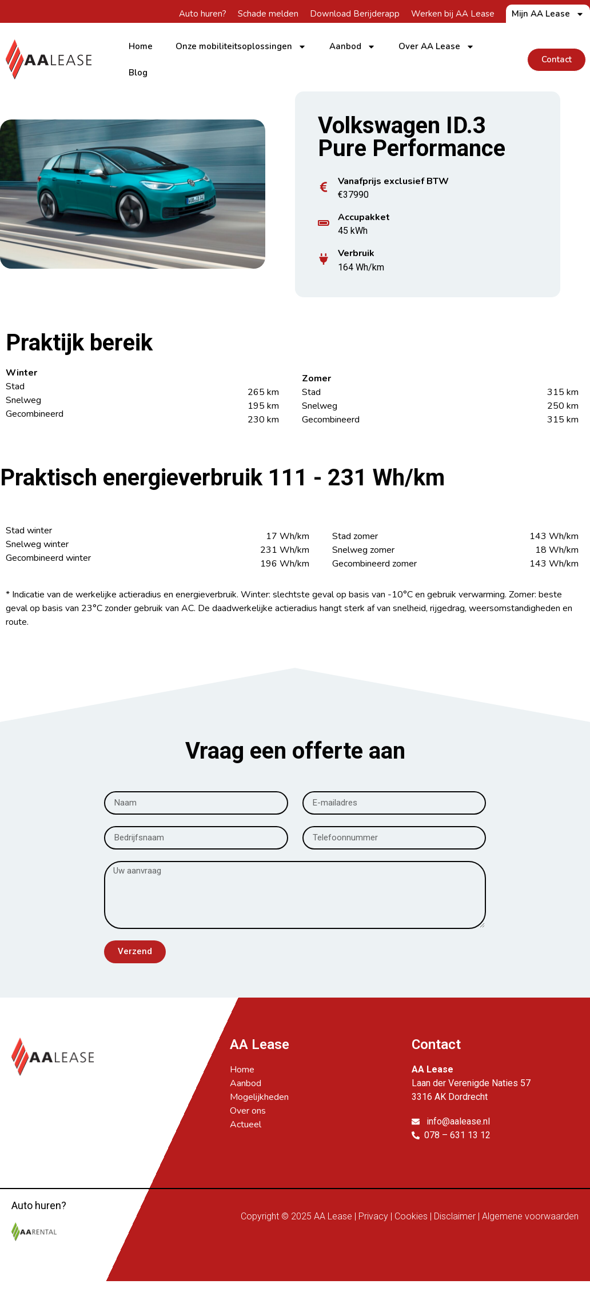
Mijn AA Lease (548, 14)
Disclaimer (455, 1216)
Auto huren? (202, 13)
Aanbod (352, 47)
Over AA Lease (436, 47)
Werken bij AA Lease (453, 13)
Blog (138, 72)
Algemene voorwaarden (530, 1216)
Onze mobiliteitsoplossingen (241, 47)
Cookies (411, 1216)
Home (141, 46)
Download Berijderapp (355, 13)
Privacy (373, 1216)
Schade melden (268, 13)
